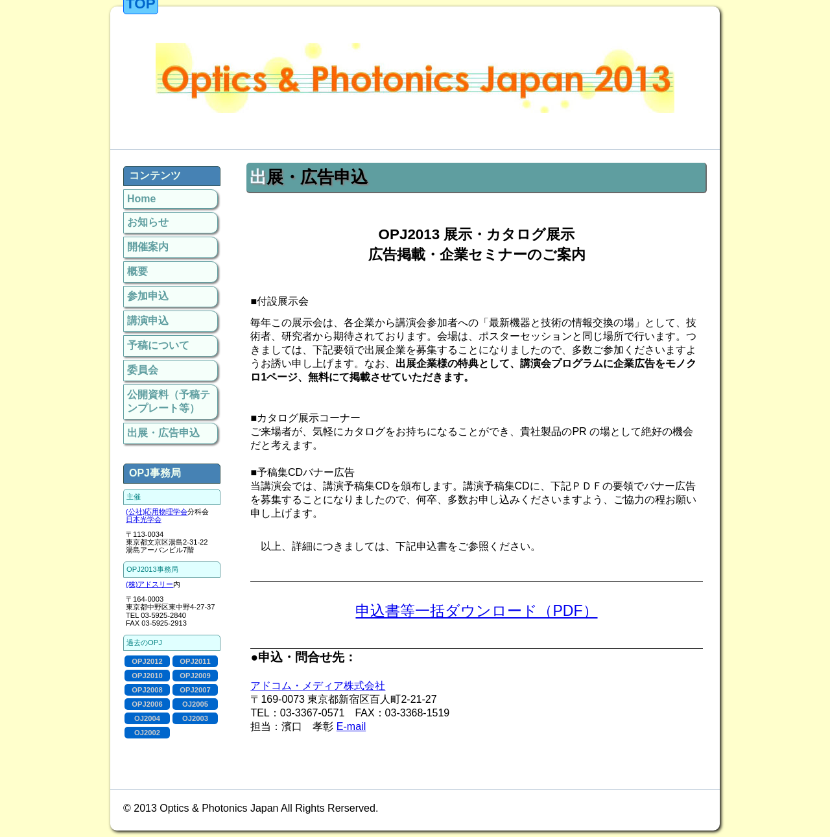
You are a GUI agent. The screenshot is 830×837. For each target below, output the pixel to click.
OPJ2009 (195, 675)
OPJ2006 (147, 704)
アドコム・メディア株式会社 (317, 685)
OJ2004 (147, 718)
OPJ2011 (195, 661)
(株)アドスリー (149, 584)
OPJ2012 (147, 661)
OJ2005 (195, 704)
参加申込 (148, 295)
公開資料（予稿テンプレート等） (168, 401)
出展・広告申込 (163, 432)
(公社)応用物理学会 (156, 511)
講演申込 (148, 320)
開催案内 (148, 246)
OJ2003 (195, 718)
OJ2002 (147, 733)
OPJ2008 (147, 690)
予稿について (158, 345)
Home (141, 198)
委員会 (142, 369)
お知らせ (148, 222)
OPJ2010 (147, 675)
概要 (137, 271)
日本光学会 (143, 519)
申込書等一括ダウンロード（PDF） (476, 610)
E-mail (351, 726)
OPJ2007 (195, 690)
